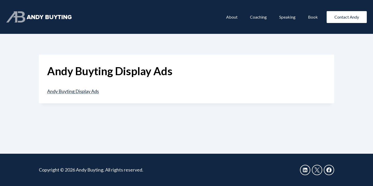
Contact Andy (346, 16)
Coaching (258, 16)
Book (313, 16)
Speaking (287, 16)
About (232, 16)
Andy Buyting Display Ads (73, 91)
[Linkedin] (305, 170)
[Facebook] (329, 170)
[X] (317, 170)
